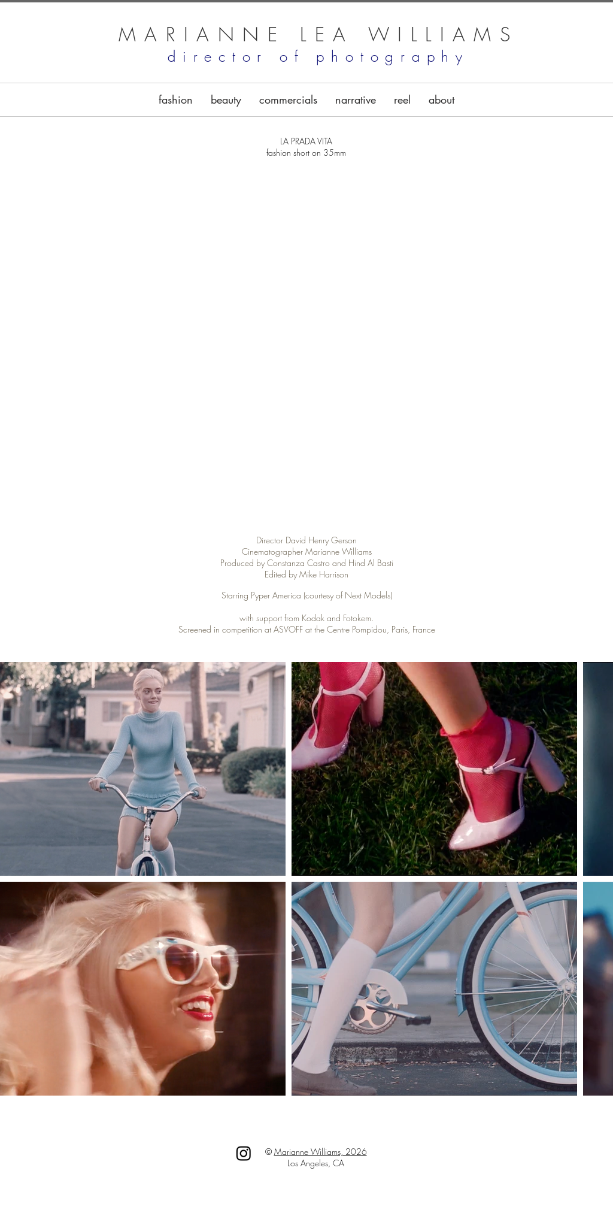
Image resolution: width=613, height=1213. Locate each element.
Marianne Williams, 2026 (320, 1151)
